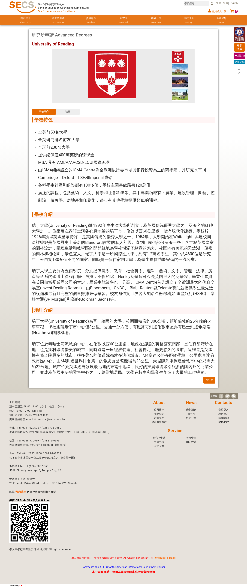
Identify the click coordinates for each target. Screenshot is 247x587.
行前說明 (159, 417)
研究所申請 (159, 437)
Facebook (223, 417)
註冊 (226, 11)
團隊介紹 (159, 413)
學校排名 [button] (189, 20)
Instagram (223, 421)
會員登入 (217, 11)
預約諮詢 (20, 491)
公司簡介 (159, 409)
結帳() (239, 55)
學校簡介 (44, 111)
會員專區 (91, 20)
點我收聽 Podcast (165, 557)
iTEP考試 (191, 441)
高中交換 (159, 445)
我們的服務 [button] (58, 20)
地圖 (67, 111)
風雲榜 (123, 20)
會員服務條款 (159, 421)
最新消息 (221, 20)
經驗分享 (156, 20)
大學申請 (159, 441)
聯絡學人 (223, 413)
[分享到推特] (227, 396)
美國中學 (191, 437)
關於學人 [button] (26, 20)
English (233, 3)
